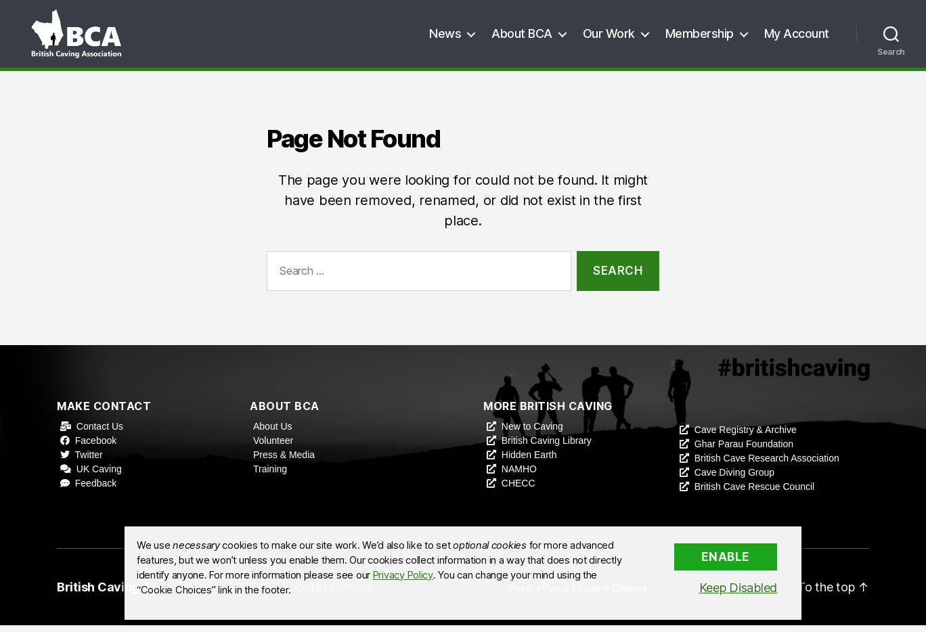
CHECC (518, 489)
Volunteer (273, 447)
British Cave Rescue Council (754, 493)
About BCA (521, 37)
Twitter (89, 461)
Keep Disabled (738, 588)
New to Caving (532, 433)
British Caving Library (547, 447)
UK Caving (99, 475)
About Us (272, 433)
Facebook (95, 447)
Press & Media (284, 461)
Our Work (609, 37)
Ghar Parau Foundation (743, 450)
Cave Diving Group (734, 479)
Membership (699, 37)
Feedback (95, 489)
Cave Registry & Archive (745, 436)
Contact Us (99, 433)
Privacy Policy (403, 575)
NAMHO (519, 475)
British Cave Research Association (766, 464)
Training (270, 475)
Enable (725, 557)
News (445, 37)
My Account (796, 37)
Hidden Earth (529, 461)
